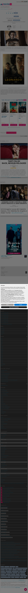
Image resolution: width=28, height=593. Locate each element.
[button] (26, 285)
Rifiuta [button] (7, 304)
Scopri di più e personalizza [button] (14, 307)
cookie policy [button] (3, 289)
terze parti (16, 290)
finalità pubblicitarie (11, 294)
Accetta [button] (20, 304)
